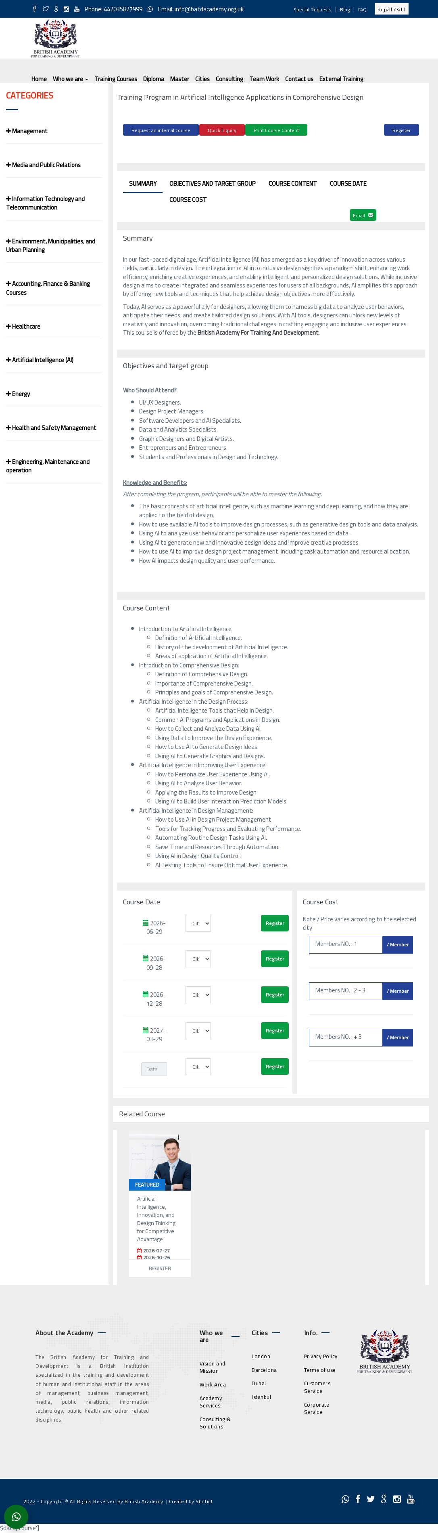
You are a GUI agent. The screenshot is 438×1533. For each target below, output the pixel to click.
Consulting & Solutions (215, 1421)
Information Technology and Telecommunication (45, 203)
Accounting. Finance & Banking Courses (48, 288)
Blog (345, 9)
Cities (202, 79)
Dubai (259, 1382)
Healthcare (23, 326)
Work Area (213, 1383)
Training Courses (115, 79)
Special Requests (313, 9)
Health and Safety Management (51, 428)
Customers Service (317, 1386)
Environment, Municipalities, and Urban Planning (50, 245)
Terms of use (320, 1369)
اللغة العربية (392, 9)
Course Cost (188, 198)
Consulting (229, 79)
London (261, 1355)
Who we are (70, 79)
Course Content (293, 182)
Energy (18, 394)
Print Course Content (276, 130)
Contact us (299, 79)
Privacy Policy (321, 1355)
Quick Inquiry (222, 130)
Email (363, 214)
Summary (142, 182)
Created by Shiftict (191, 1500)
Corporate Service (317, 1407)
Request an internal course (160, 130)
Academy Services (211, 1400)
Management (27, 131)
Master (179, 79)
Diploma (153, 79)
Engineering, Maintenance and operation (48, 466)
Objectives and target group (212, 182)
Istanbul (261, 1396)
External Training (341, 79)
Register (401, 130)
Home (39, 79)
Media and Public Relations (43, 165)
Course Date (348, 182)
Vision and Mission (212, 1366)
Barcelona (264, 1369)
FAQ (362, 9)
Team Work (264, 79)
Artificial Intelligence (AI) (39, 360)
